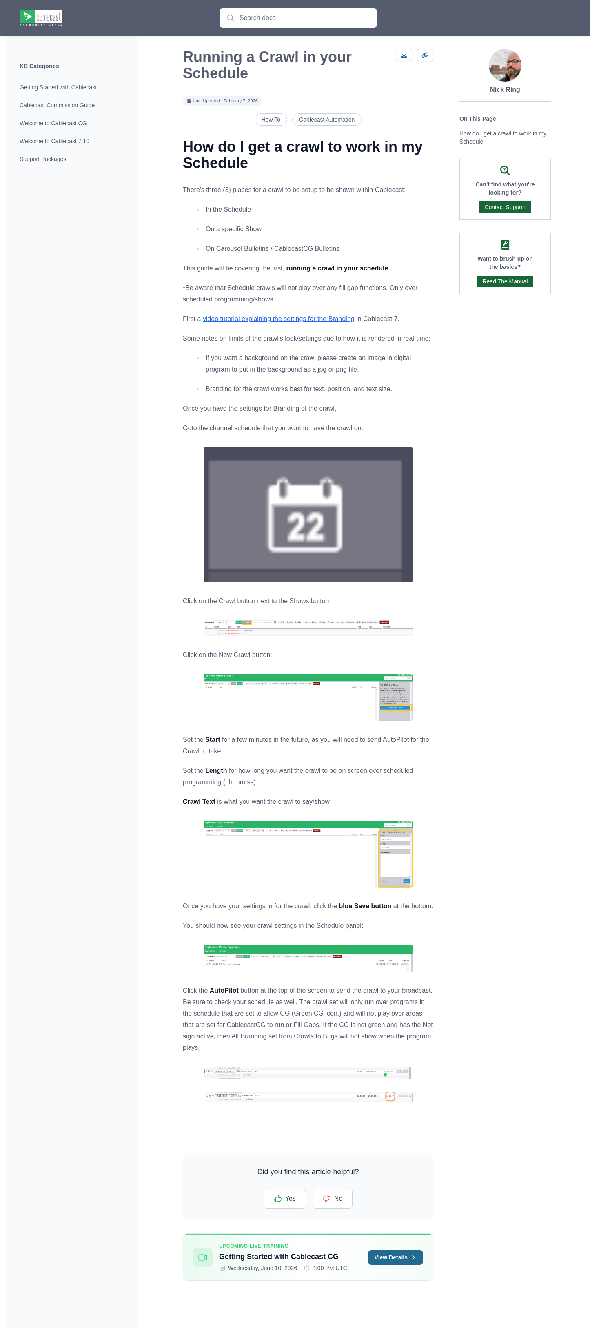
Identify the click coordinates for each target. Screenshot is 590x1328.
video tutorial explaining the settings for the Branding (279, 318)
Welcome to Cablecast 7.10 (54, 141)
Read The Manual (505, 281)
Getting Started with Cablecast (58, 87)
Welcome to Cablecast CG (53, 123)
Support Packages (43, 159)
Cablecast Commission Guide (57, 105)
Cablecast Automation (327, 119)
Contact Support (505, 207)
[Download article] (404, 55)
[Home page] (41, 18)
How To (271, 119)
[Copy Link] (425, 55)
